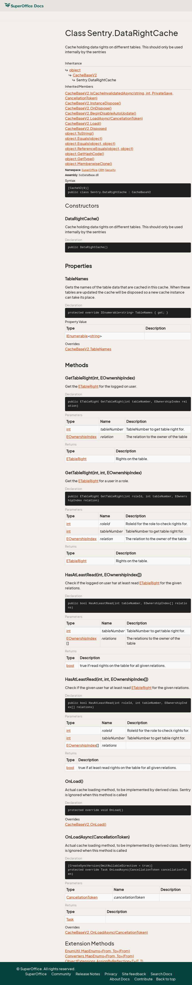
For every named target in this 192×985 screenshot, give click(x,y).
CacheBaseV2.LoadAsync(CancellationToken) (104, 118)
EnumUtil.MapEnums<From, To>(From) (97, 951)
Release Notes (88, 974)
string (95, 336)
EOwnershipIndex (81, 437)
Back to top (166, 979)
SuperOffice (89, 170)
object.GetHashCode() (84, 154)
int (68, 429)
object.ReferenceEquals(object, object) (99, 148)
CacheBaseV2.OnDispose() (88, 108)
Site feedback (134, 974)
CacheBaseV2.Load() (83, 123)
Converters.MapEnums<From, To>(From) (99, 956)
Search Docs (161, 974)
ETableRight (88, 386)
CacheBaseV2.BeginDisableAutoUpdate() (100, 113)
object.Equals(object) (83, 138)
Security (110, 170)
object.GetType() (79, 159)
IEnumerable (77, 336)
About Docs (120, 979)
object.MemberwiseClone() (88, 163)
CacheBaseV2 (85, 75)
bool (70, 665)
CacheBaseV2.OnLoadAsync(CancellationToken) (106, 932)
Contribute (143, 979)
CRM (101, 170)
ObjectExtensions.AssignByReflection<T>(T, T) (104, 961)
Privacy (111, 974)
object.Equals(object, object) (90, 143)
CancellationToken (82, 897)
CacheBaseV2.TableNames (88, 349)
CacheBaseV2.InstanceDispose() (93, 103)
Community (61, 974)
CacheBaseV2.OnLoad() (85, 824)
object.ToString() (79, 133)
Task (70, 919)
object (75, 70)
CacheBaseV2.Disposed (86, 128)
